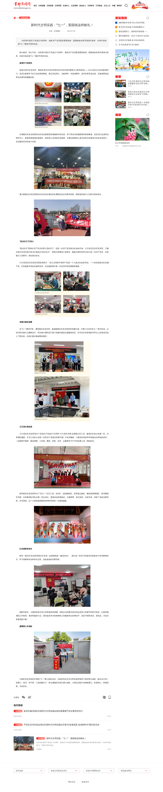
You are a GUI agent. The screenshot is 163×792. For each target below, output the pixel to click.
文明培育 (58, 5)
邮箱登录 (85, 782)
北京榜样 (74, 5)
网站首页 (71, 782)
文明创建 (41, 5)
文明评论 (90, 5)
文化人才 (107, 5)
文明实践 (50, 5)
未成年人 (66, 5)
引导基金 (99, 5)
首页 (35, 5)
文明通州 (57, 31)
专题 (113, 5)
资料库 (119, 5)
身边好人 (82, 5)
